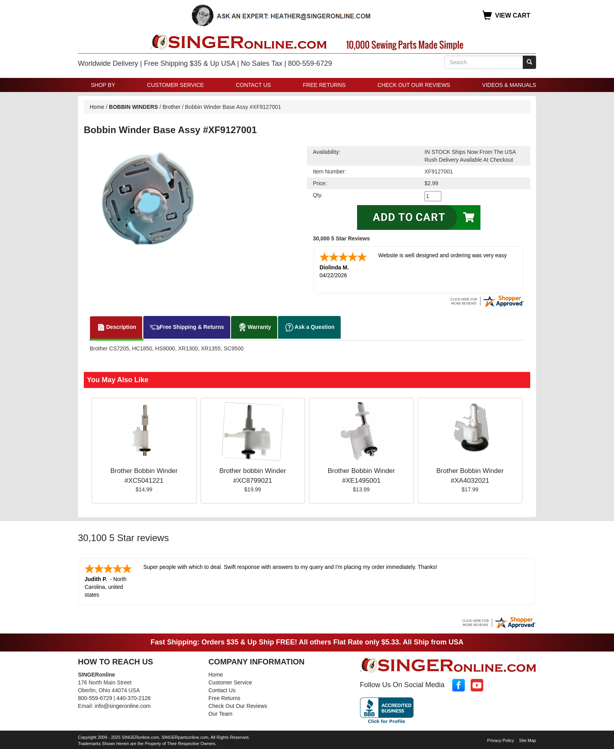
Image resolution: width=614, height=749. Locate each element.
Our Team (220, 714)
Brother (172, 107)
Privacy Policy (500, 740)
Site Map (527, 740)
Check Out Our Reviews (413, 85)
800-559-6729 (95, 698)
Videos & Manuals (509, 85)
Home (97, 107)
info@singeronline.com (123, 706)
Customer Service (175, 85)
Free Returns (324, 85)
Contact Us (253, 85)
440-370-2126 (134, 698)
